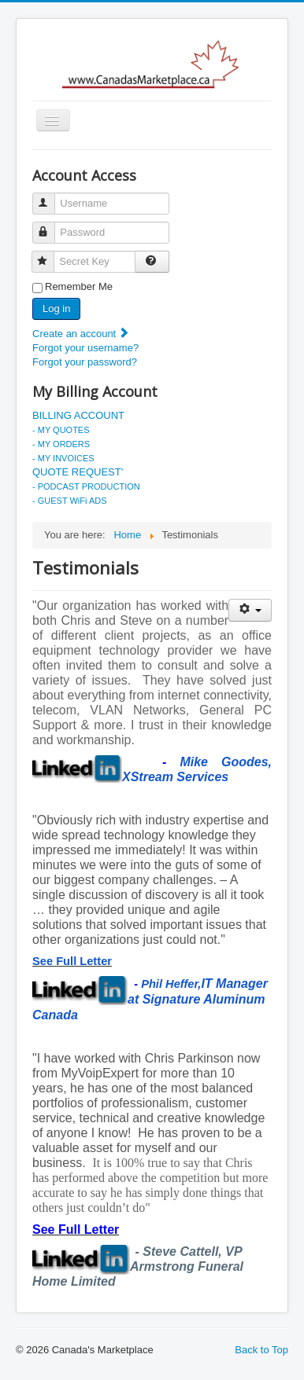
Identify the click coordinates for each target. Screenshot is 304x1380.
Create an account (81, 333)
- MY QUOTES (61, 430)
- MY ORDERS (61, 444)
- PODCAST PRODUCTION (86, 486)
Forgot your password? (84, 362)
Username (50, 196)
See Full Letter (72, 961)
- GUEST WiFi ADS (69, 500)
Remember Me (79, 286)
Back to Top (261, 1350)
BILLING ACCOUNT (78, 415)
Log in (56, 308)
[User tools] (250, 610)
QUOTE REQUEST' (77, 472)
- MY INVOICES (63, 458)
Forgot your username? (85, 348)
